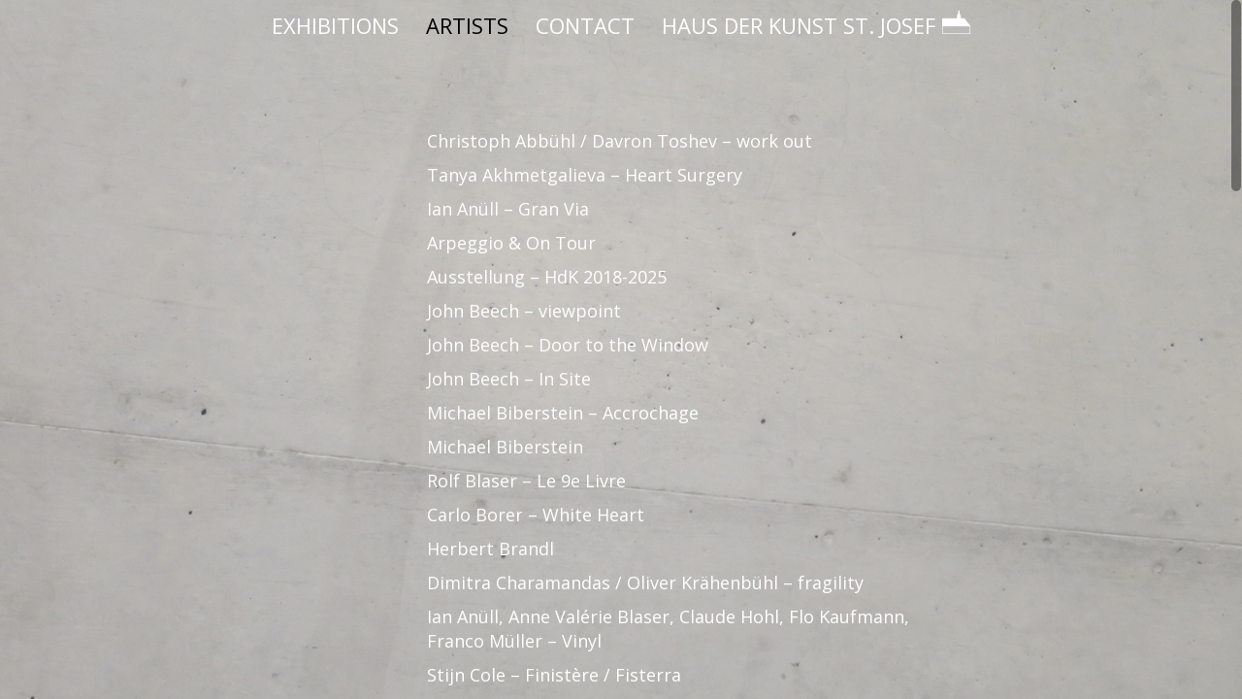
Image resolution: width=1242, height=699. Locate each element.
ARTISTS (467, 25)
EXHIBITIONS (335, 25)
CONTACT (585, 25)
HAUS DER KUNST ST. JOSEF (816, 25)
